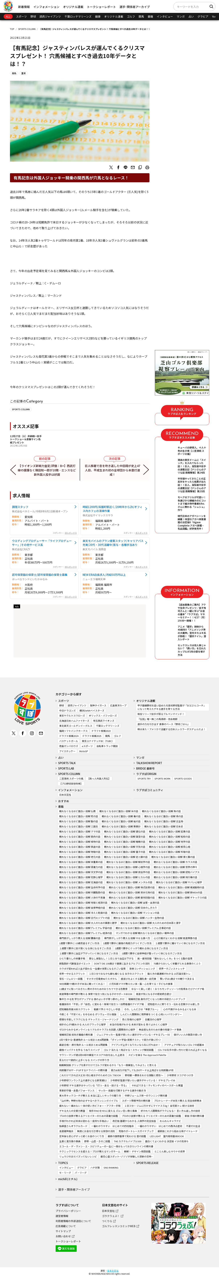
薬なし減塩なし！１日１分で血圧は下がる (111, 958)
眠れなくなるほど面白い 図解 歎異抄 (121, 826)
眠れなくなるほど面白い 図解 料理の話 (169, 852)
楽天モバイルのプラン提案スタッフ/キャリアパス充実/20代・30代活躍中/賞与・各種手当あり (113, 543)
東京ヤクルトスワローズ (72, 715)
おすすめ (63, 801)
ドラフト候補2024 (68, 736)
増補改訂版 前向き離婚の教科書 (76, 1034)
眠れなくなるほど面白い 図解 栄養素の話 (81, 862)
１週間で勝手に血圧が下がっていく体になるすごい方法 (88, 953)
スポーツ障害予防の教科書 (136, 1100)
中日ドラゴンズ (67, 710)
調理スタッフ (20, 507)
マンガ (181, 16)
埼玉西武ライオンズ (103, 720)
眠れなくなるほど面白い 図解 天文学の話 (81, 872)
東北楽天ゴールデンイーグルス (75, 725)
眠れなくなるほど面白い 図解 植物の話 (79, 841)
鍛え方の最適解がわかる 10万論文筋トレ (169, 973)
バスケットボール (68, 741)
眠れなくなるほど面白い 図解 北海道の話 (81, 882)
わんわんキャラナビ (170, 1121)
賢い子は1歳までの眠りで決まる (177, 978)
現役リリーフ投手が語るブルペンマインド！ (160, 714)
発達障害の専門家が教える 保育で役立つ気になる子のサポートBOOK (95, 994)
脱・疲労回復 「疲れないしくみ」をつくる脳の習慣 (164, 958)
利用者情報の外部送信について (73, 1221)
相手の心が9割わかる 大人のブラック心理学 (82, 1024)
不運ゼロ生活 (193, 1126)
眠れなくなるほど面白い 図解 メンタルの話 (129, 882)
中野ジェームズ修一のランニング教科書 (146, 1095)
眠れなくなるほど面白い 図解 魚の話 (161, 811)
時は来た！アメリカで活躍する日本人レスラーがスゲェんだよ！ (171, 729)
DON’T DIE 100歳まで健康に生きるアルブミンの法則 (122, 963)
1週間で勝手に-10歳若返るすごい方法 (79, 943)
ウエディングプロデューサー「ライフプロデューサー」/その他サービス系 (42, 543)
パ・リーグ (81, 1172)
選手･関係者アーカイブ (135, 7)
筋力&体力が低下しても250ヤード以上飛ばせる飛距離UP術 (142, 1070)
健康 (98, 16)
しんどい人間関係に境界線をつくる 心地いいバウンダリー (151, 1014)
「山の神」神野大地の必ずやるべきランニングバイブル (88, 1100)
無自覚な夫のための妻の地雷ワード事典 (160, 1029)
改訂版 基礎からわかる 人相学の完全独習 (134, 1121)
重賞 (23, 73)
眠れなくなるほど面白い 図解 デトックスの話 (182, 897)
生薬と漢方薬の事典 (69, 1141)
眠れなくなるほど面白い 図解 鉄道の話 (79, 846)
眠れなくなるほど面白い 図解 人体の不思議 (82, 897)
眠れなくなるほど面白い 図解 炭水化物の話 (132, 892)
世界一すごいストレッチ (172, 968)
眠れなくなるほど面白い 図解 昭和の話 (169, 836)
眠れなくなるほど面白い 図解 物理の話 (79, 852)
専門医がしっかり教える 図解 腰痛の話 (79, 938)
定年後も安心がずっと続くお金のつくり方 (81, 1136)
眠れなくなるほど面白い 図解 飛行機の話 (175, 877)
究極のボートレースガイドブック (136, 1131)
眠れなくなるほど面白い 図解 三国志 (78, 826)
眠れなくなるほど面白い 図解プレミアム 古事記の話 (143, 928)
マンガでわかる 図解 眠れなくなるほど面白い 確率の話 (145, 933)
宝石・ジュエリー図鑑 (71, 978)
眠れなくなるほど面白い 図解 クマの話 (79, 831)
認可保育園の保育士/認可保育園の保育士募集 (39, 575)
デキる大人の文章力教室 (72, 1111)
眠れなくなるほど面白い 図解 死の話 (78, 816)
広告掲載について (66, 1226)
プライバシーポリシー (68, 1211)
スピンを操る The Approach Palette (147, 1055)
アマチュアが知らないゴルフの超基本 (184, 1044)
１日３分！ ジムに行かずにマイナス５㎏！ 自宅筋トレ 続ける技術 (159, 1105)
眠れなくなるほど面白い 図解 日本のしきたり (133, 907)
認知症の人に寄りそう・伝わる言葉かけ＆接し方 (173, 1004)
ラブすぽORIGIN (146, 774)
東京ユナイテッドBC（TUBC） (98, 741)
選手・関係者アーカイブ (74, 1189)
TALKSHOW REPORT (149, 763)
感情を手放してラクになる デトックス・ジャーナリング (88, 1019)
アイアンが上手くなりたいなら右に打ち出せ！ (135, 1044)
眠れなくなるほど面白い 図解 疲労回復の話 (132, 897)
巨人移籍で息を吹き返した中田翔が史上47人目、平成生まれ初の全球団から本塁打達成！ (112, 470)
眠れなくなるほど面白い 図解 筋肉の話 (79, 836)
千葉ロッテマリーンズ (77, 16)
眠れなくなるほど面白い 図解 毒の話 (121, 816)
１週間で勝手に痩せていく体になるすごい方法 (180, 943)
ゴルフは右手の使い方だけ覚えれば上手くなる (182, 1050)
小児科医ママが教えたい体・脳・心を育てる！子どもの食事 (141, 984)
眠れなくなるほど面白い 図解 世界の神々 (175, 867)
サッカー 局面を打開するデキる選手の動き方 (122, 1090)
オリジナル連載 (73, 7)
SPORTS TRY (144, 778)
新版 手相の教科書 (194, 1116)
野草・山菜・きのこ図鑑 (97, 1141)
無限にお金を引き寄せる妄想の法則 (96, 1131)
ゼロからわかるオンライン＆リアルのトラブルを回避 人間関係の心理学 (97, 1029)
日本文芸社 (65, 794)
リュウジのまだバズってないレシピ (78, 1156)
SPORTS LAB (66, 768)
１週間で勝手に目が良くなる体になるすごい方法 (85, 948)
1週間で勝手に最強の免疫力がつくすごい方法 (127, 943)
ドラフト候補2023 (101, 731)
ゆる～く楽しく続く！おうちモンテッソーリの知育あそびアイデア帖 (167, 989)
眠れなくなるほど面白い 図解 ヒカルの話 (128, 877)
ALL (8, 16)
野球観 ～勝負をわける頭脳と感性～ (144, 1075)
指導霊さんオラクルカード (73, 1126)
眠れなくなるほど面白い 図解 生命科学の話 (82, 887)
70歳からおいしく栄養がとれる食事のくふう (177, 963)
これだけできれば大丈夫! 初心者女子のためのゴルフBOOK (90, 1075)
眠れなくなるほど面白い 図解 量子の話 (124, 852)
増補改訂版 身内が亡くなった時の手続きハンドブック (156, 999)
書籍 (150, 16)
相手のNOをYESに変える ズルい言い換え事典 (113, 1111)
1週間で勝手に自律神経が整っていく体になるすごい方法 (152, 953)
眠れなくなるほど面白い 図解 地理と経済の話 (83, 902)
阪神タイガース (98, 705)
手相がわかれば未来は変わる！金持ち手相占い (84, 1121)
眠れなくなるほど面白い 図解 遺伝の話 (124, 831)
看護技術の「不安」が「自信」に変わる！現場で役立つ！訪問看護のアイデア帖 (101, 1004)
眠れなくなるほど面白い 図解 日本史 (163, 826)
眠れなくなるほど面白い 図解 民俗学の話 (128, 872)
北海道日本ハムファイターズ (74, 720)
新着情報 (24, 7)
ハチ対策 (95, 1167)
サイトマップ (63, 1231)
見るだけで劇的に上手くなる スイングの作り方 (84, 1060)
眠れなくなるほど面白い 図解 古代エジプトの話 (84, 918)
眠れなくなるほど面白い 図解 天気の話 (124, 846)
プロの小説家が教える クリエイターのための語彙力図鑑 (151, 1116)
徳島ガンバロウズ (68, 746)
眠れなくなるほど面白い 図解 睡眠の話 (124, 841)
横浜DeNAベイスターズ (92, 710)
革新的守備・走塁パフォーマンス (77, 1090)
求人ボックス (71, 532)
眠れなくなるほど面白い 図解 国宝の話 (124, 836)
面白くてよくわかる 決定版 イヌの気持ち (167, 1141)
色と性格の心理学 (131, 1019)
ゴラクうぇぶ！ (111, 1216)
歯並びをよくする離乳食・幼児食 (138, 978)
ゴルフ (131, 16)
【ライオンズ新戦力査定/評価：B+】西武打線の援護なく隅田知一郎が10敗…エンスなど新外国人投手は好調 (47, 470)
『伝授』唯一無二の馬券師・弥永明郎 (157, 719)
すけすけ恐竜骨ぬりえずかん (101, 978)
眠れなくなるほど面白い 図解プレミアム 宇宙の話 (85, 928)
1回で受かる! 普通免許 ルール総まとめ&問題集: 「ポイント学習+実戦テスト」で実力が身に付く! (110, 1039)
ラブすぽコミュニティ (149, 790)
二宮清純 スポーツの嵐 (71, 778)
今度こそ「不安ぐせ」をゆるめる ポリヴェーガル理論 (87, 1014)
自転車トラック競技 (107, 746)
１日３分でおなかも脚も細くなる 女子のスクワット (116, 973)
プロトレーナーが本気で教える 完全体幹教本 (178, 1100)
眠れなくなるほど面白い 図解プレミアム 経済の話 (85, 933)
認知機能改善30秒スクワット (74, 1009)
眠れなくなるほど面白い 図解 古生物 (163, 821)
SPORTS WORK (162, 778)
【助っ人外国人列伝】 (99, 778)
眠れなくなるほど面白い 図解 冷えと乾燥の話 (83, 912)
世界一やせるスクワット (72, 973)
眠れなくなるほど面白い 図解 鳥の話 (163, 816)
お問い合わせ (63, 1236)
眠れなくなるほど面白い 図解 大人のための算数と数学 (88, 923)
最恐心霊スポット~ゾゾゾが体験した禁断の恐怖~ (127, 1156)
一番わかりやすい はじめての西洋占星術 (159, 1126)
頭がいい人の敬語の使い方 (188, 1034)
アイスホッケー (67, 751)
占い (191, 16)
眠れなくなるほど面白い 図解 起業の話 (169, 831)
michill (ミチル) (67, 1179)
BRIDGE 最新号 (145, 768)
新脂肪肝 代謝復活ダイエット (74, 963)
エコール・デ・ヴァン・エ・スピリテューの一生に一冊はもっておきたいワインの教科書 (106, 1146)
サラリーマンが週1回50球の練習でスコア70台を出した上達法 (91, 1055)
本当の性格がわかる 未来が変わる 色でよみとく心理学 (138, 1024)
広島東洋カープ (118, 705)
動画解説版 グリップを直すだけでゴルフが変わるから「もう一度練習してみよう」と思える (107, 1065)
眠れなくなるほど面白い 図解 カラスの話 (175, 862)
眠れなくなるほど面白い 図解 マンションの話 (135, 912)
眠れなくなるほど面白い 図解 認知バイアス (177, 872)
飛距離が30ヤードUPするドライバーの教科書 (83, 1070)
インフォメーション (46, 7)
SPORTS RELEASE (147, 1163)
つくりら (107, 1221)
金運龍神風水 (66, 1131)
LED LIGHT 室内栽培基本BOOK (167, 1136)
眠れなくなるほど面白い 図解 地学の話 (169, 841)
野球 (33, 16)
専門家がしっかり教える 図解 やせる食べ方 (127, 938)
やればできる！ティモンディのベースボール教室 (157, 1085)
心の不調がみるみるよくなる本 (179, 1009)
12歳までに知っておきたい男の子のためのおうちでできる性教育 (93, 989)
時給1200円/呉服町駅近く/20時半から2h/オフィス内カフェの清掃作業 (112, 509)
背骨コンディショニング (142, 968)
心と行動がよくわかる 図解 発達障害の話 (175, 938)
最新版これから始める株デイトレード (178, 1131)
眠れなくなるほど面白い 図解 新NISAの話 (180, 892)
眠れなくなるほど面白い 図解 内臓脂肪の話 (82, 892)
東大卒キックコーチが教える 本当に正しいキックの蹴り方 (90, 1095)
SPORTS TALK (67, 763)
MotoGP (83, 751)
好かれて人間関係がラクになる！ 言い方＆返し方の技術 (170, 1111)
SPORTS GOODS (183, 778)
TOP (12, 28)
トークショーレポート (101, 7)
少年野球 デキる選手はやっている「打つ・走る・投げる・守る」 (93, 1085)
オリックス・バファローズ (103, 715)
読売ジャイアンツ (50, 16)
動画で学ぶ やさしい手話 (107, 1009)
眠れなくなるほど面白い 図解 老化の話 (79, 857)
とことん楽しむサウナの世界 (169, 1151)
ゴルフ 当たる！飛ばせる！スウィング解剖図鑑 (129, 1050)
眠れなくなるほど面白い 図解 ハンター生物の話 (139, 918)
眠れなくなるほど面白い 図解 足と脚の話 (126, 857)
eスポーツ (87, 746)
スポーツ (21, 16)
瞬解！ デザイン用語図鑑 (137, 1151)
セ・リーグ (65, 1172)
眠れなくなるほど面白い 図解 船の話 (121, 821)
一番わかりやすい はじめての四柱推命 (112, 1126)
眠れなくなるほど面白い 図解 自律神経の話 (82, 907)
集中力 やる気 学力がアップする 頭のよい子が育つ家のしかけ (91, 999)
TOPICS (63, 1163)
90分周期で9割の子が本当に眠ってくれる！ (82, 984)
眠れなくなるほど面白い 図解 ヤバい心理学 (179, 882)
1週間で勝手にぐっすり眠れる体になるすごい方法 (141, 948)
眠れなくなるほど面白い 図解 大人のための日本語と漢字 (151, 923)
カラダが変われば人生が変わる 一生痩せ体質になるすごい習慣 (92, 968)
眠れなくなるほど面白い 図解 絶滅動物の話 (181, 887)
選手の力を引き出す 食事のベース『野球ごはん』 (163, 724)
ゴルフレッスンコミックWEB (118, 1226)
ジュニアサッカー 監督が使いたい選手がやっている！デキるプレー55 (133, 1034)
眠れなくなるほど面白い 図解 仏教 (77, 811)
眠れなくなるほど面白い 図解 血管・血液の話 (135, 902)
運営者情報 (62, 1216)
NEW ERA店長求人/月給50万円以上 (104, 575)
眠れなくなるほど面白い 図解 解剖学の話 (128, 862)
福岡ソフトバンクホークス (73, 731)
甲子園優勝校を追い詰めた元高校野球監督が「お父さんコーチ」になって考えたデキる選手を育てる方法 (171, 707)
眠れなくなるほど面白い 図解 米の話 (118, 811)
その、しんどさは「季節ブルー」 (141, 1009)
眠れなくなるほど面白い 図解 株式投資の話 (132, 887)
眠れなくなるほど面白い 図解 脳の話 (78, 821)
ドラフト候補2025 (91, 736)
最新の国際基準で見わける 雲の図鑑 (127, 1136)
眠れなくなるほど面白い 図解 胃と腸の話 (173, 857)
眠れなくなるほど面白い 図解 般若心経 (169, 846)
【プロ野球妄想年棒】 (71, 783)
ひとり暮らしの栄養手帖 (72, 958)
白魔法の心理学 (153, 1019)
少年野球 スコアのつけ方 (180, 1075)
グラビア (202, 16)
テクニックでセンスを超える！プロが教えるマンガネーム (89, 1151)
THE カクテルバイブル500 (127, 1141)
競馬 (141, 16)
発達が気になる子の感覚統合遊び (153, 994)
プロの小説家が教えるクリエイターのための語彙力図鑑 (88, 1116)
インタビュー (165, 16)
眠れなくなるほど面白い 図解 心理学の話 (128, 867)
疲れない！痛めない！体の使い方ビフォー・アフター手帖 (89, 1105)
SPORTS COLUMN (27, 28)
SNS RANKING (111, 1167)
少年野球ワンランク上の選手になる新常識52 (83, 1080)
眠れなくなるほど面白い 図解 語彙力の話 (81, 867)
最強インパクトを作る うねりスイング (79, 1050)
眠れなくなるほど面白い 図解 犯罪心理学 (81, 877)
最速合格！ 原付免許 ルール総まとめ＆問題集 (83, 1044)
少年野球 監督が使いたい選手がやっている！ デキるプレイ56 (142, 1080)
